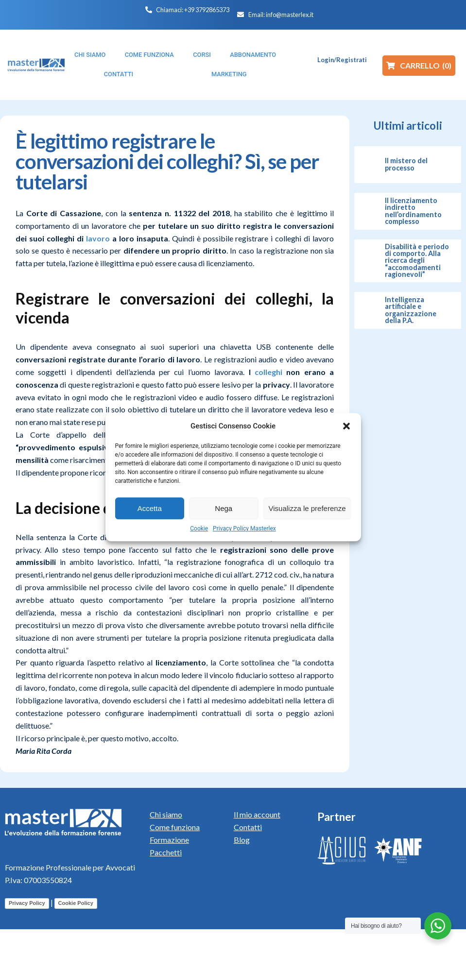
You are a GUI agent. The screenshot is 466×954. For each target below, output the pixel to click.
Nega (223, 508)
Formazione (169, 839)
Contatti (248, 827)
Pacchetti (166, 852)
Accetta (150, 508)
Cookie (199, 528)
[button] (346, 426)
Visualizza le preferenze (307, 508)
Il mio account (257, 814)
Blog (242, 839)
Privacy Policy (27, 903)
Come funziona (175, 827)
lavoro (98, 238)
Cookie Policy (75, 903)
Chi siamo (166, 814)
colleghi (268, 371)
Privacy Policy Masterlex (244, 528)
